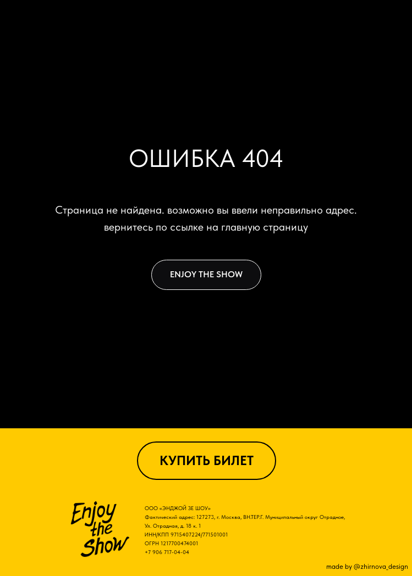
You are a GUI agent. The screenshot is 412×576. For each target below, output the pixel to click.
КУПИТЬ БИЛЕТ (207, 460)
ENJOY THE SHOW (206, 274)
